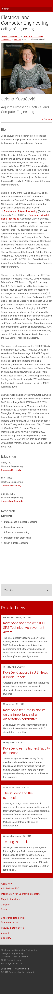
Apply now (7, 883)
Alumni (5, 933)
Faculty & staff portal (13, 927)
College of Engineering (17, 29)
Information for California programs (21, 894)
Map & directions (10, 899)
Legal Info (6, 969)
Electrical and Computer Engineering (25, 20)
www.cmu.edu (22, 969)
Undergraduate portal (13, 918)
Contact (48, 119)
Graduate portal (10, 922)
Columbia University (11, 470)
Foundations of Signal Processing (20, 211)
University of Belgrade (12, 501)
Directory (17, 39)
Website (9, 590)
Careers (5, 904)
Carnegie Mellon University (22, 3)
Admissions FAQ (10, 888)
